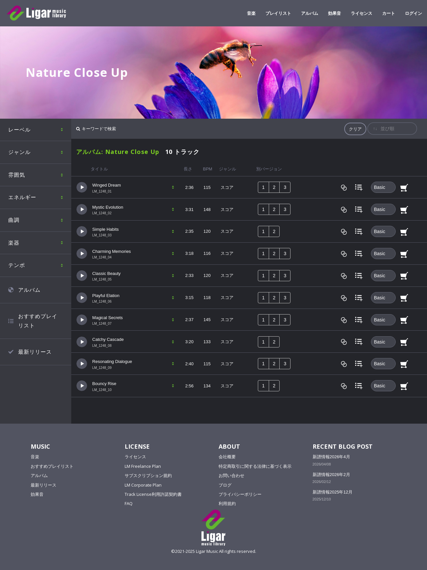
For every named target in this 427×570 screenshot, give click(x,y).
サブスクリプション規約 (148, 475)
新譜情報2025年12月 (332, 492)
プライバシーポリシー (240, 494)
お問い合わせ (231, 475)
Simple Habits (105, 229)
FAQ (129, 503)
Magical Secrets (107, 317)
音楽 (35, 457)
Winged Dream (106, 185)
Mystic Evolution (107, 207)
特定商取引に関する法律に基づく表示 (255, 466)
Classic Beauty (106, 273)
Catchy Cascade (108, 339)
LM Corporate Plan (143, 485)
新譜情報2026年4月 (331, 456)
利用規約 (227, 503)
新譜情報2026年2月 (331, 474)
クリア (355, 129)
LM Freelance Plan (143, 466)
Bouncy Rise (104, 383)
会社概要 (227, 457)
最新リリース (35, 351)
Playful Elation (105, 295)
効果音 (37, 494)
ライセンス (135, 457)
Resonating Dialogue (112, 361)
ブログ (225, 485)
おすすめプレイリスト (37, 321)
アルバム (29, 289)
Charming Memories (111, 251)
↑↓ (375, 128)
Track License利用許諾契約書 (153, 494)
